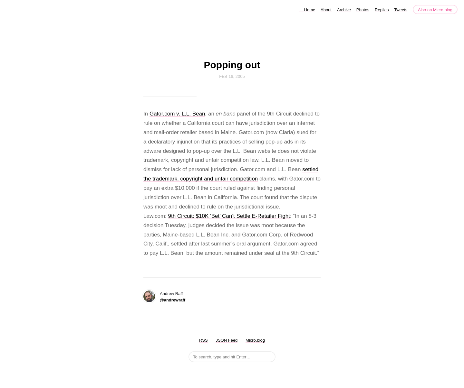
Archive (344, 9)
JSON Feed (226, 340)
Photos (362, 9)
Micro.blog (255, 340)
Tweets (400, 9)
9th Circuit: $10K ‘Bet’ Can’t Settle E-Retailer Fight (229, 216)
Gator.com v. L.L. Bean (177, 114)
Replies (382, 9)
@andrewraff (172, 300)
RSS (203, 340)
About (326, 9)
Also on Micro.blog (435, 9)
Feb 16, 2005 (232, 76)
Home (307, 9)
